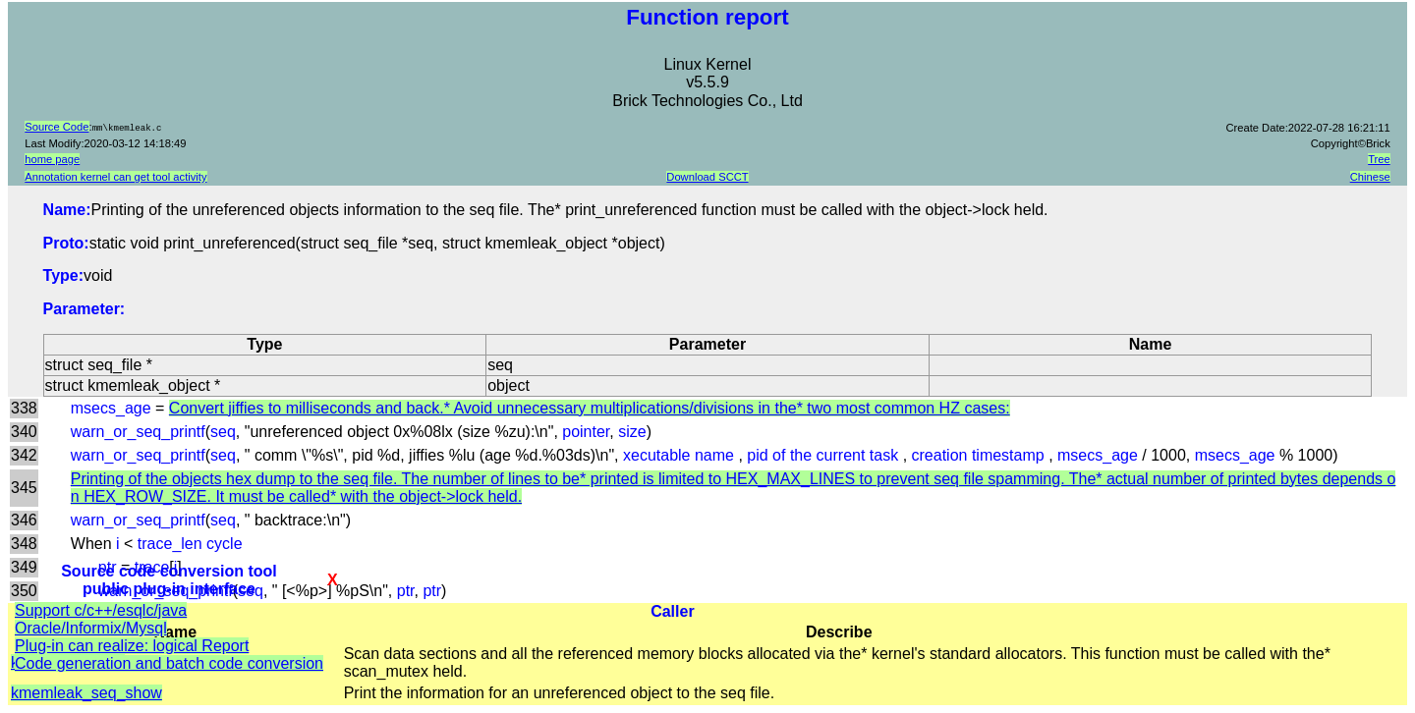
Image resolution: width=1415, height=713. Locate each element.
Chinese (1370, 177)
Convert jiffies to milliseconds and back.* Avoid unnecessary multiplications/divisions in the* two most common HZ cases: (589, 408)
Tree (1379, 159)
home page (52, 159)
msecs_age (111, 408)
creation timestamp (980, 455)
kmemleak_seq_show (86, 693)
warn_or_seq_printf (138, 431)
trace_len (170, 543)
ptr (406, 590)
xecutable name (680, 455)
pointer (585, 431)
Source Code (56, 127)
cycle (224, 543)
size (632, 431)
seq (223, 431)
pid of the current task (824, 455)
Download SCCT (707, 177)
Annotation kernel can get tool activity (115, 177)
